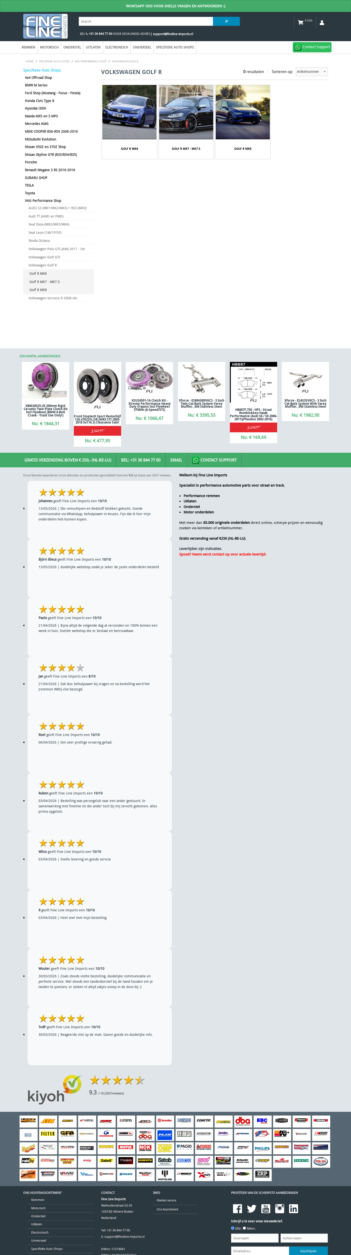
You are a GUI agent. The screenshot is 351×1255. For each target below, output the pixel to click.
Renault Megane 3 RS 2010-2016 (50, 170)
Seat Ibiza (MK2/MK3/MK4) (49, 224)
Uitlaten (93, 47)
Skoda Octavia (39, 240)
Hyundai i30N (35, 108)
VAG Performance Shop (43, 200)
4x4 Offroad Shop (38, 77)
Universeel (142, 47)
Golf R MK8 (38, 289)
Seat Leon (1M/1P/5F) (45, 232)
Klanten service (166, 1200)
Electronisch (116, 47)
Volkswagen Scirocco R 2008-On (53, 298)
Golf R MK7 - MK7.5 (44, 281)
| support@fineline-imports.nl (171, 34)
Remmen (28, 47)
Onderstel (72, 47)
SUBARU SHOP (36, 177)
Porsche (31, 162)
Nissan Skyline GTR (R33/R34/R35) (51, 154)
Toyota (30, 193)
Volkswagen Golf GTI (44, 257)
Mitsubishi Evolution (40, 139)
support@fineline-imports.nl (124, 1237)
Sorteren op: (300, 71)
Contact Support (214, 460)
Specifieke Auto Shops (175, 47)
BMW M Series (36, 85)
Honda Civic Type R (39, 100)
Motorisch (49, 47)
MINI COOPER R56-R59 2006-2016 (51, 131)
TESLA (29, 185)
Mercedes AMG (37, 123)
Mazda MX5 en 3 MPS (41, 116)
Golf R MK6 (38, 273)
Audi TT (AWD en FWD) (46, 216)
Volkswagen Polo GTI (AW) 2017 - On (57, 248)
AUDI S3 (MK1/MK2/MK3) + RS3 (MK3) (58, 208)
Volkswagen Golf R (43, 265)
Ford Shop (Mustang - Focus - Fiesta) (52, 93)
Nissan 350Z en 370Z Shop (45, 146)
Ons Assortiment (167, 1209)
